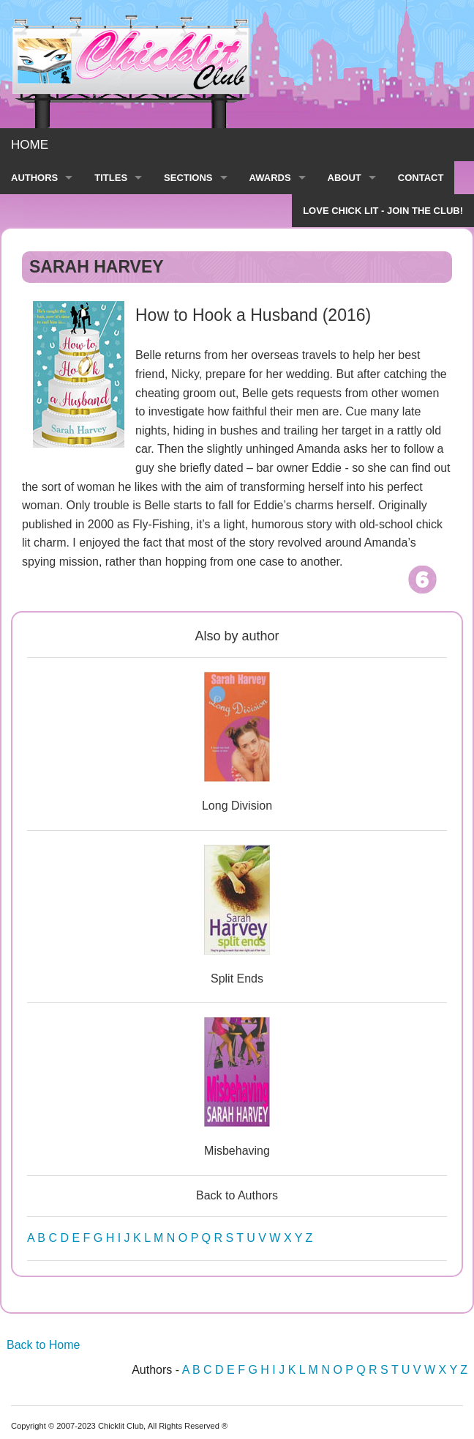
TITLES (110, 177)
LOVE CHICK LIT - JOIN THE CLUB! (383, 210)
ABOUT (344, 177)
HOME (29, 145)
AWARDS (270, 177)
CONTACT (421, 177)
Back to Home (43, 1345)
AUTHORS (34, 177)
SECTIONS (188, 177)
